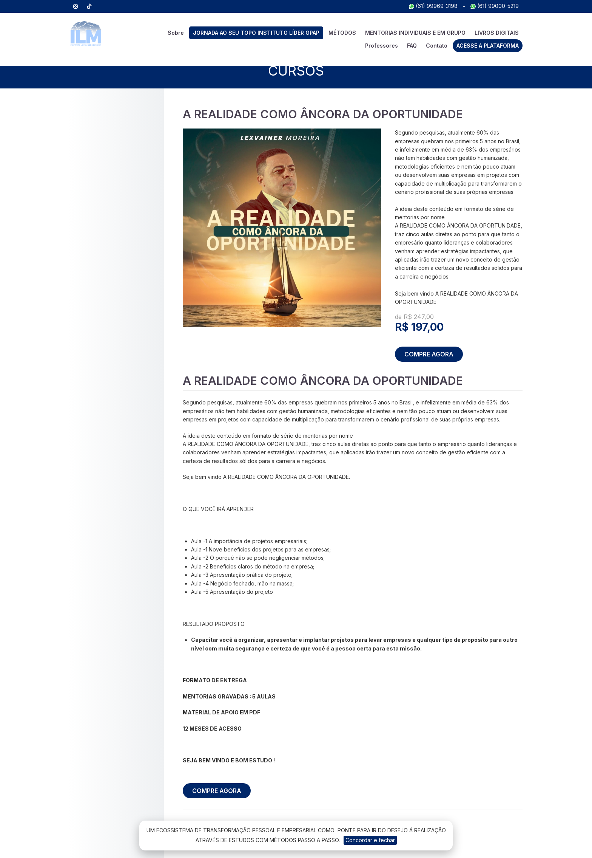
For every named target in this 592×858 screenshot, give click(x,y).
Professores (381, 45)
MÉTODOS (342, 32)
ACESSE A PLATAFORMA (487, 45)
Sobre (176, 32)
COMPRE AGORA (428, 354)
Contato (436, 45)
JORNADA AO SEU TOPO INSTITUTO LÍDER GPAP (256, 32)
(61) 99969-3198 (433, 6)
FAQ (412, 45)
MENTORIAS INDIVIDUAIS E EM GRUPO (415, 32)
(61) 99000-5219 (494, 6)
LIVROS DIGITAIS (497, 32)
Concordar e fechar (370, 840)
